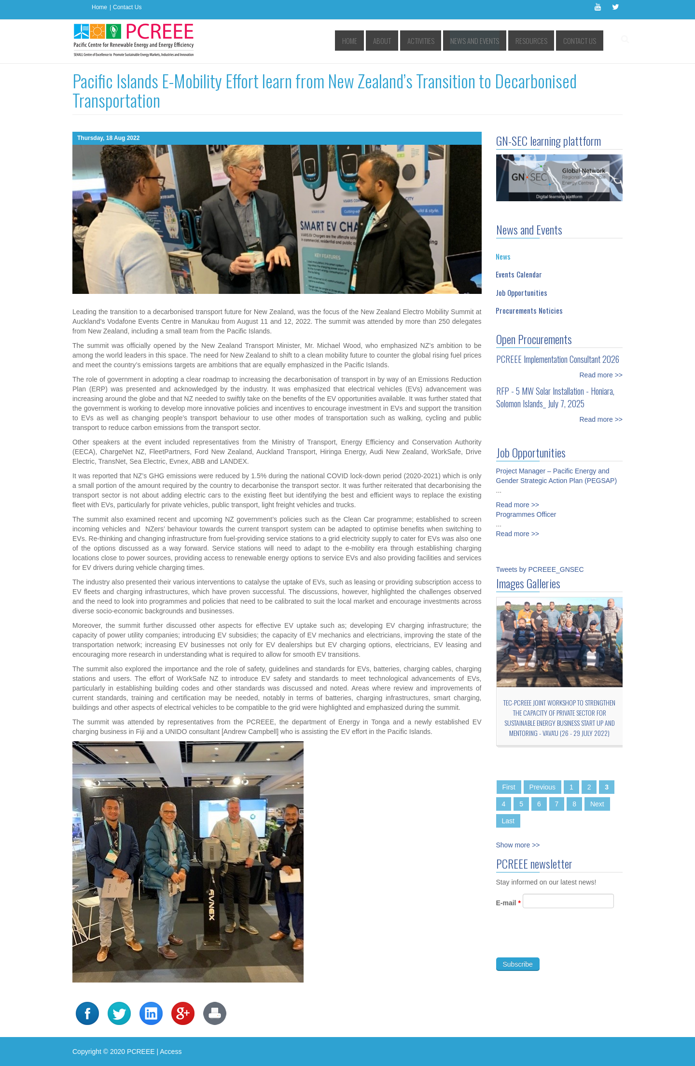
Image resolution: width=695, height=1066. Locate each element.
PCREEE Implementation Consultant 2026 (557, 359)
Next (597, 804)
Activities (438, 41)
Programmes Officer (526, 508)
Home (99, 7)
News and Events (486, 41)
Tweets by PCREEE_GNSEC (540, 569)
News (503, 256)
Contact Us (127, 7)
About (403, 41)
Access (170, 1051)
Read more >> (601, 375)
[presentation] (569, 945)
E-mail (508, 910)
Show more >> (518, 845)
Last (508, 821)
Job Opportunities (521, 292)
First (508, 787)
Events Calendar (519, 274)
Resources (536, 41)
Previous (542, 787)
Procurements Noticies (529, 310)
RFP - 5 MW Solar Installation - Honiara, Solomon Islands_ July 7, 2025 (555, 397)
